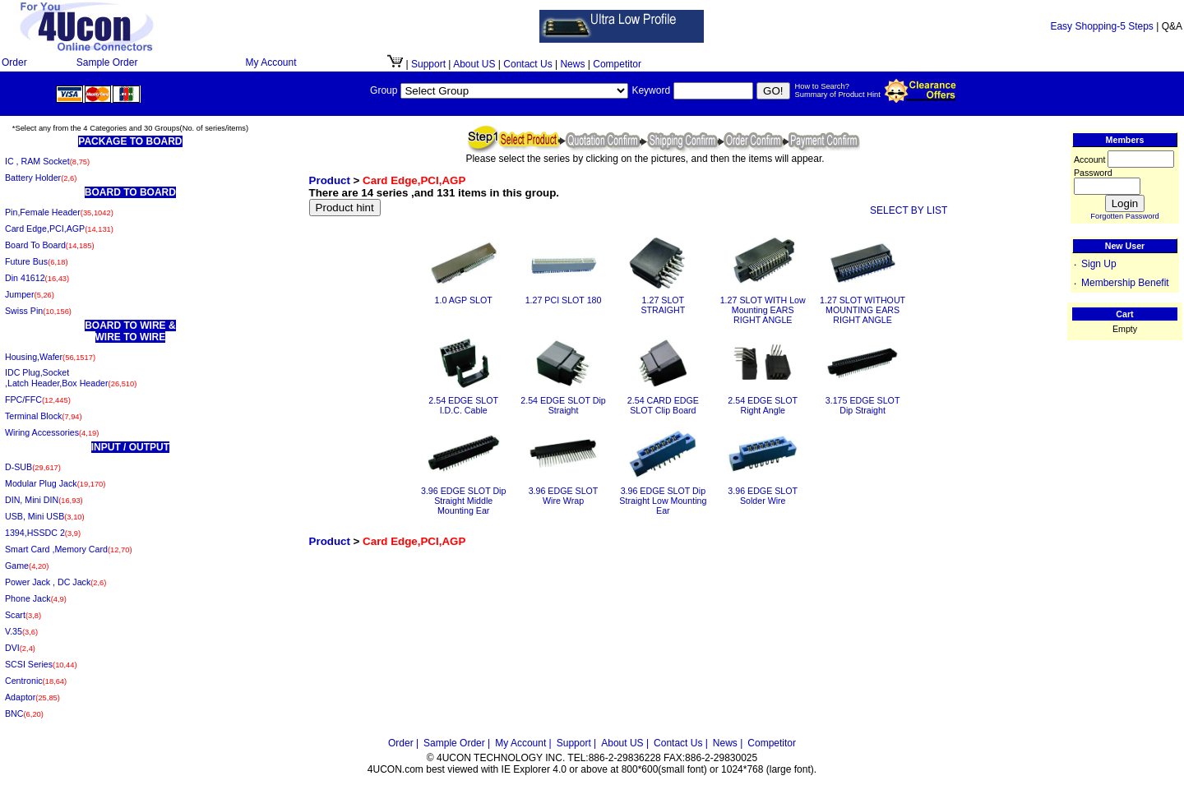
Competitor (617, 64)
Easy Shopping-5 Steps (1101, 26)
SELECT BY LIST (908, 210)
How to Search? (822, 86)
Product (329, 180)
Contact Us (527, 64)
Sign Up (1099, 264)
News (572, 64)
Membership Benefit (1125, 283)
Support (428, 64)
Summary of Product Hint (838, 94)
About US (475, 64)
